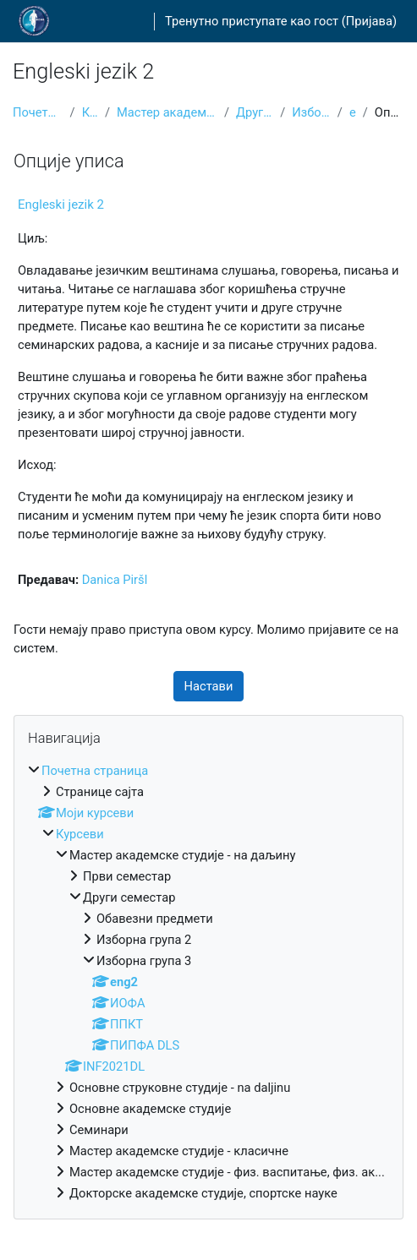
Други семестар (254, 112)
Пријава (369, 21)
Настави (208, 686)
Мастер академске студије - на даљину (167, 112)
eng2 (352, 112)
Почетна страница (38, 112)
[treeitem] (208, 982)
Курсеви (90, 112)
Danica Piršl (115, 579)
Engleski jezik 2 (61, 204)
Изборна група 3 (311, 112)
